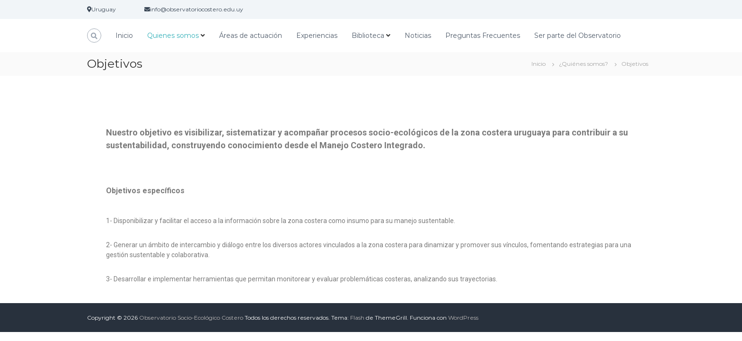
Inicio (124, 35)
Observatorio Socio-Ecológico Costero (191, 317)
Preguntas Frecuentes (482, 35)
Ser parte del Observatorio (577, 35)
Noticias (418, 35)
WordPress (463, 317)
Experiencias (316, 35)
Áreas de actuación (250, 35)
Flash (357, 317)
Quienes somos (173, 35)
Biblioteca (368, 35)
